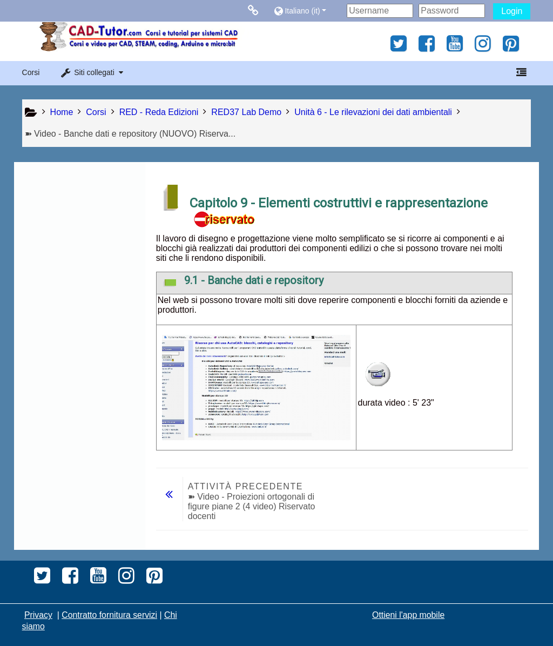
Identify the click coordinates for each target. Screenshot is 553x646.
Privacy (38, 615)
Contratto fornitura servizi (109, 615)
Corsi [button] (31, 72)
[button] (307, 10)
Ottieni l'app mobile (408, 615)
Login (511, 11)
